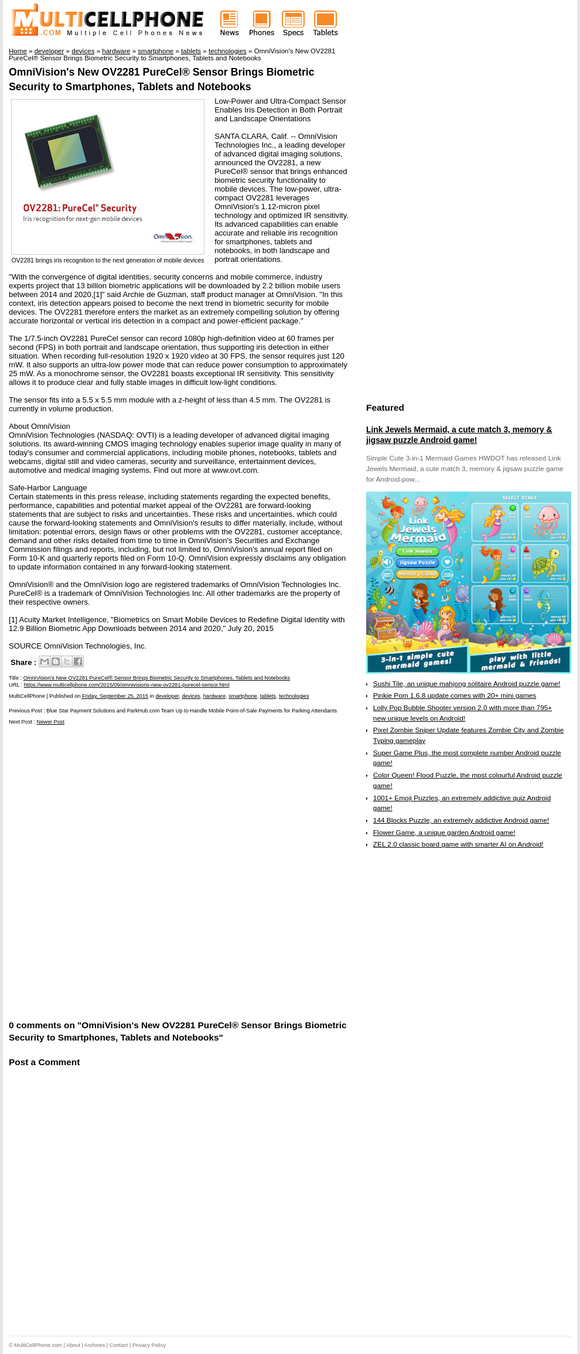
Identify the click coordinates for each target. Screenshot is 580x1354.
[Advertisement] (137, 871)
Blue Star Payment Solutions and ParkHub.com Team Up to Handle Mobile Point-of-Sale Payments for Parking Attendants (191, 711)
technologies (294, 696)
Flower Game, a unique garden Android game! (444, 832)
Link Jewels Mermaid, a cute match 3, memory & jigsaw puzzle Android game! (459, 435)
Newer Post (51, 722)
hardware (214, 696)
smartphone (242, 696)
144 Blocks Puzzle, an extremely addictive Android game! (461, 820)
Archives (94, 1345)
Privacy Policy (149, 1345)
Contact (119, 1345)
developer (167, 696)
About (73, 1345)
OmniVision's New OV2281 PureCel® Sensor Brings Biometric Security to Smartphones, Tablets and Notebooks (157, 678)
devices (191, 696)
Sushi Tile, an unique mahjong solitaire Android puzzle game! (467, 684)
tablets (268, 696)
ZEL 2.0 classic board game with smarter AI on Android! (458, 844)
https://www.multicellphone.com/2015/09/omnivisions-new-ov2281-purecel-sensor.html (127, 685)
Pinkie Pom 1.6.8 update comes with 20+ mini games (454, 695)
